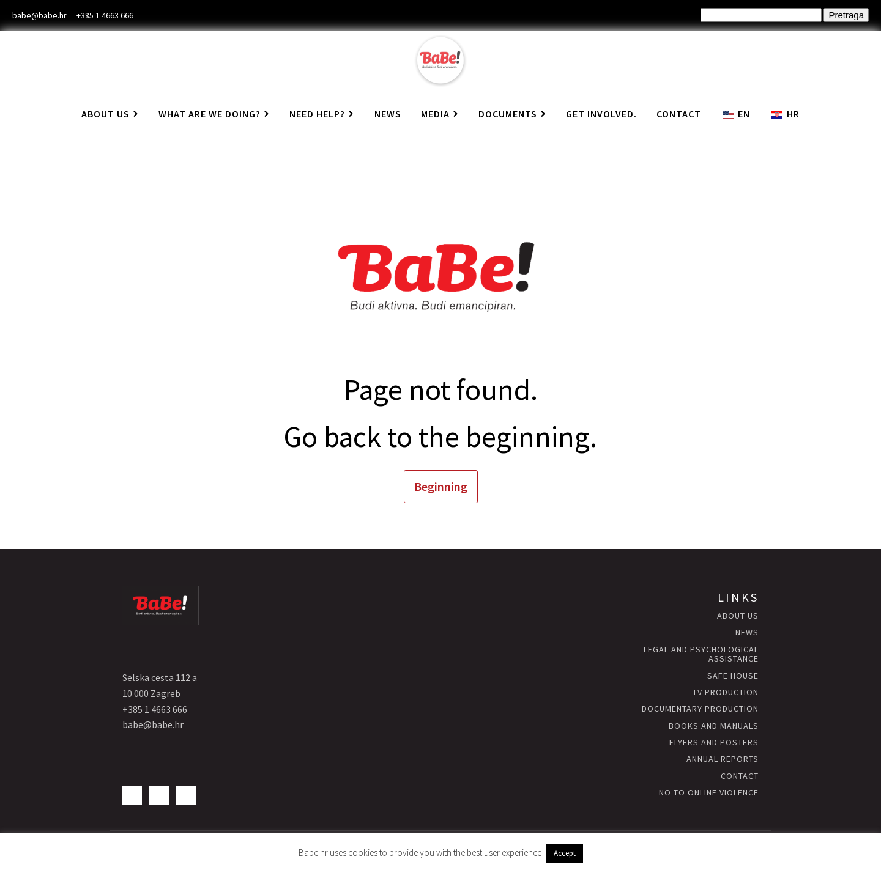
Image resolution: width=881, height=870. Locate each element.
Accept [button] (565, 853)
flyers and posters (714, 742)
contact (740, 776)
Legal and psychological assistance (701, 654)
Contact (678, 114)
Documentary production (700, 708)
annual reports (722, 759)
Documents (512, 114)
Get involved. (601, 114)
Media (440, 114)
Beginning (440, 486)
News (387, 114)
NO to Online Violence (709, 792)
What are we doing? (214, 114)
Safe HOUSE (733, 675)
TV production (726, 692)
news (747, 632)
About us (110, 114)
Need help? (321, 114)
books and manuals (714, 726)
